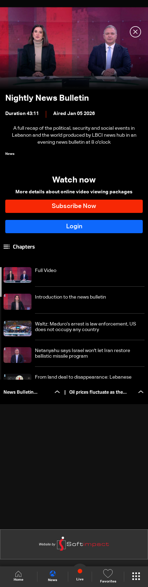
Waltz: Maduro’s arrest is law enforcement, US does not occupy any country (85, 327)
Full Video (45, 270)
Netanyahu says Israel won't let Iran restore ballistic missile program (82, 353)
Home (18, 576)
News (52, 576)
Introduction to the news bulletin (70, 297)
